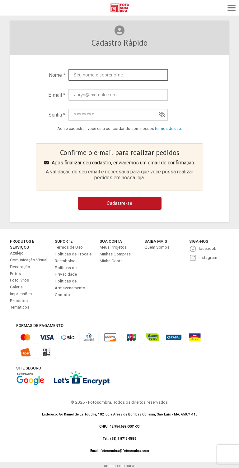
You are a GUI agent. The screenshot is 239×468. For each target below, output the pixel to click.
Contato (62, 294)
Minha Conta (111, 260)
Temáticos (19, 307)
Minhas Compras (115, 253)
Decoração (20, 266)
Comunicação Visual (28, 259)
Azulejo (17, 252)
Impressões (21, 293)
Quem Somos (156, 247)
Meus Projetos (113, 247)
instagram (208, 257)
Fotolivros (19, 280)
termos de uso (168, 128)
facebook (207, 248)
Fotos (15, 273)
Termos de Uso (69, 247)
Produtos (19, 300)
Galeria (16, 286)
